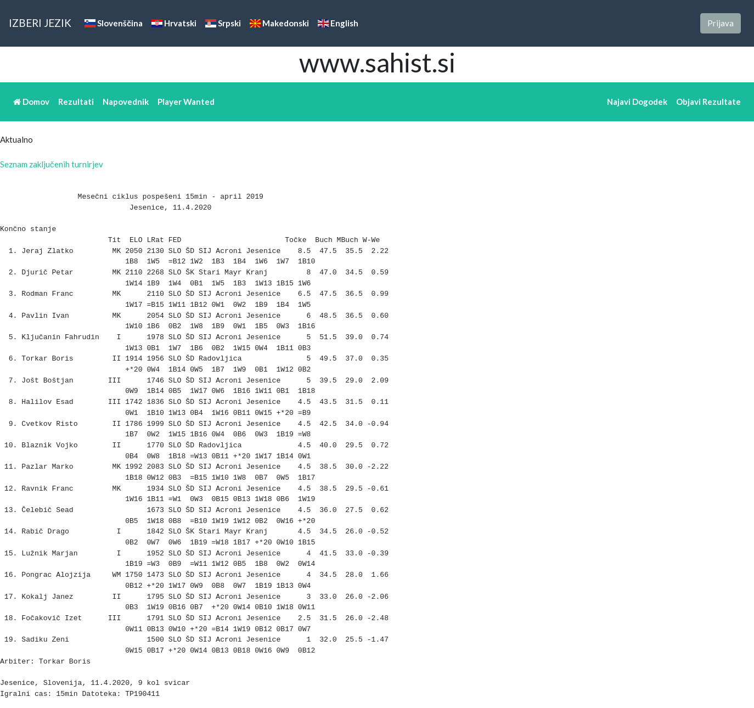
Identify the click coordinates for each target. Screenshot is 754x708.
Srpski (223, 23)
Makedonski (279, 23)
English (338, 23)
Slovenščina (114, 23)
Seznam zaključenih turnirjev (51, 164)
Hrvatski (173, 23)
